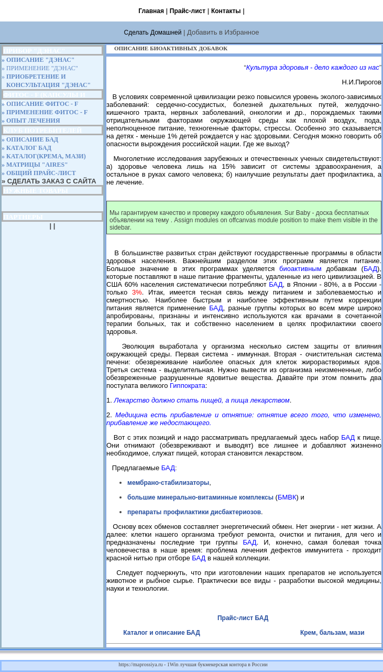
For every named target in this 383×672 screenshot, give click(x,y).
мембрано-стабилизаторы (168, 482)
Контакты (226, 11)
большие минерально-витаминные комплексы (200, 497)
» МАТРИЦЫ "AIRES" (35, 164)
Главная (151, 11)
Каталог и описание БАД (162, 632)
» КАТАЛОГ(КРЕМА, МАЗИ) (44, 156)
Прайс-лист (187, 11)
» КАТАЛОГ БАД (26, 147)
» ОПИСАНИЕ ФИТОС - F (40, 103)
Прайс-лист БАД (242, 618)
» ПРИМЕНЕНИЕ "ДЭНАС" (40, 68)
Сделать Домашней (152, 32)
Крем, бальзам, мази (332, 632)
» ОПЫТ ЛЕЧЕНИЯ (31, 120)
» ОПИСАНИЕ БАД (30, 139)
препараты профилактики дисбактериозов (194, 512)
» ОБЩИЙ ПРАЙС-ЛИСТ (39, 173)
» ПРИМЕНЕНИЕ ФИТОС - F (44, 112)
